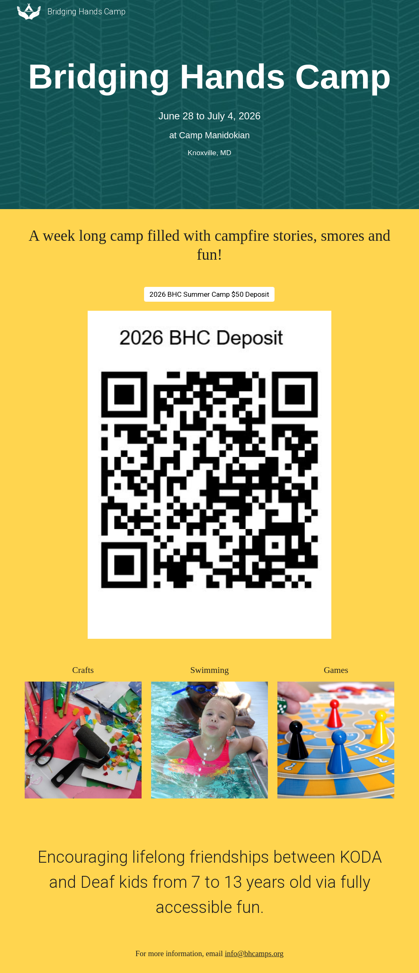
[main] (210, 76)
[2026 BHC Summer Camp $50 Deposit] (209, 294)
